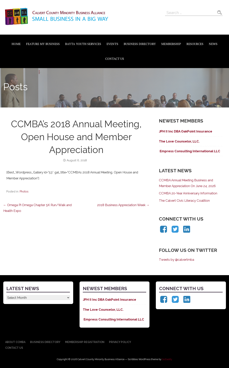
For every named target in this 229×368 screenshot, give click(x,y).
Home (16, 44)
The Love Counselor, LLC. (179, 141)
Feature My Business (43, 44)
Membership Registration (84, 342)
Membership (171, 44)
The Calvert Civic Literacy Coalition (184, 200)
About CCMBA (15, 342)
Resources (194, 44)
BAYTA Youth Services (83, 44)
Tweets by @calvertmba (176, 259)
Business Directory (140, 44)
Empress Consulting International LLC (189, 151)
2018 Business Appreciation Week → (123, 205)
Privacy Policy (120, 342)
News (213, 44)
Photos (24, 191)
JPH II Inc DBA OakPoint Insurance (186, 131)
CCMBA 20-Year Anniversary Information (188, 193)
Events (112, 44)
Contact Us (114, 59)
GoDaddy (167, 359)
